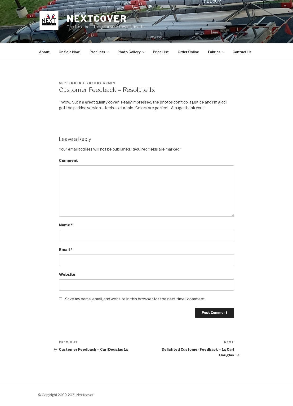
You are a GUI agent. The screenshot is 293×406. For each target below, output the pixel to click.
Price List (161, 52)
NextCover (97, 18)
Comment (68, 160)
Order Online (188, 52)
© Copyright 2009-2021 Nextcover (65, 395)
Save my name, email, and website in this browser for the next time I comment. (135, 299)
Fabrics (216, 52)
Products (99, 52)
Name (66, 225)
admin (109, 83)
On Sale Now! (69, 52)
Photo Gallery (131, 52)
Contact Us (242, 52)
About (44, 52)
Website (67, 274)
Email (65, 249)
